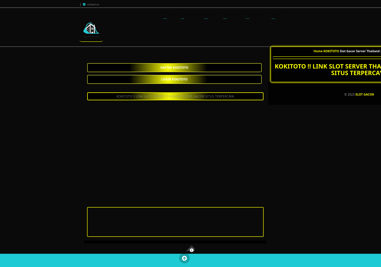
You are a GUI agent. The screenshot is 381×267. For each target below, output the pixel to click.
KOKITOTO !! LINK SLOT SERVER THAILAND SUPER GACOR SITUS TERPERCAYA (175, 96)
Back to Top (184, 258)
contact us (93, 4)
